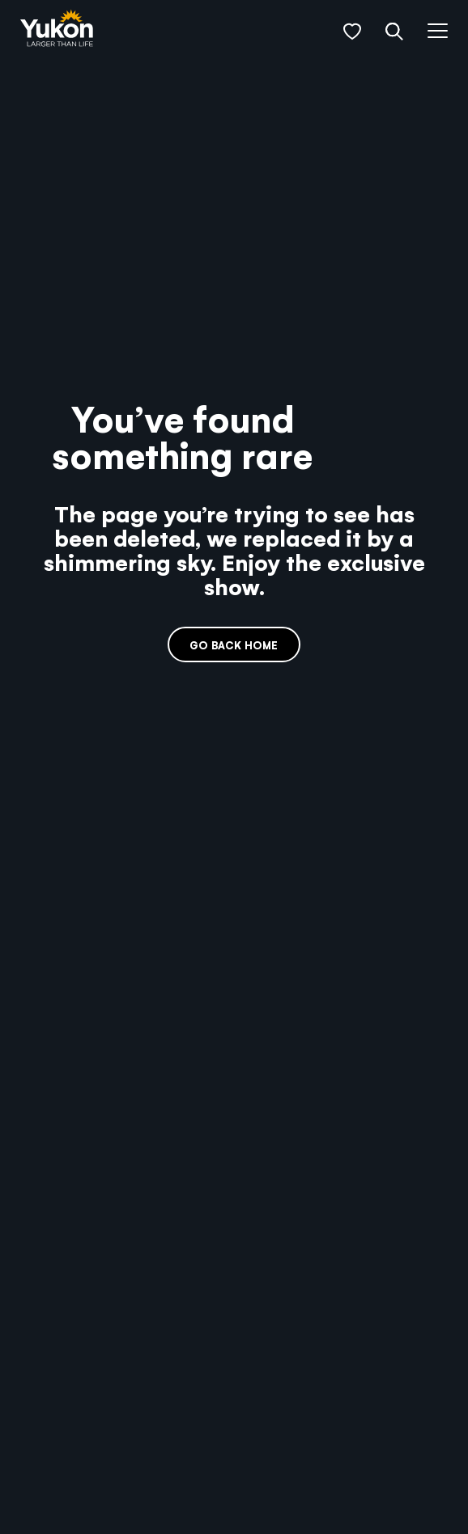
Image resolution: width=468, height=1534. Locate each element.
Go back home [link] (233, 645)
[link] (56, 29)
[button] (352, 31)
